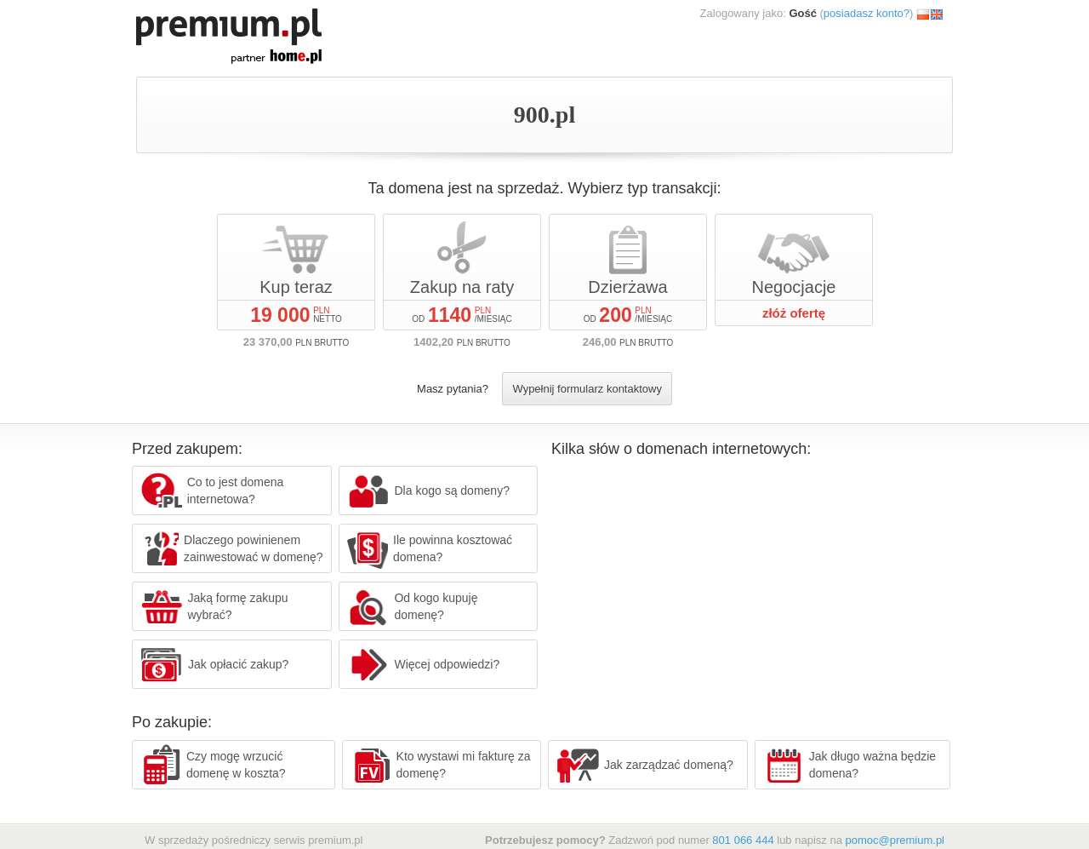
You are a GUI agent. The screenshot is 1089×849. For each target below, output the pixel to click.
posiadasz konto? (866, 13)
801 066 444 (742, 840)
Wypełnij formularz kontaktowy (586, 388)
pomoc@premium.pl (894, 840)
